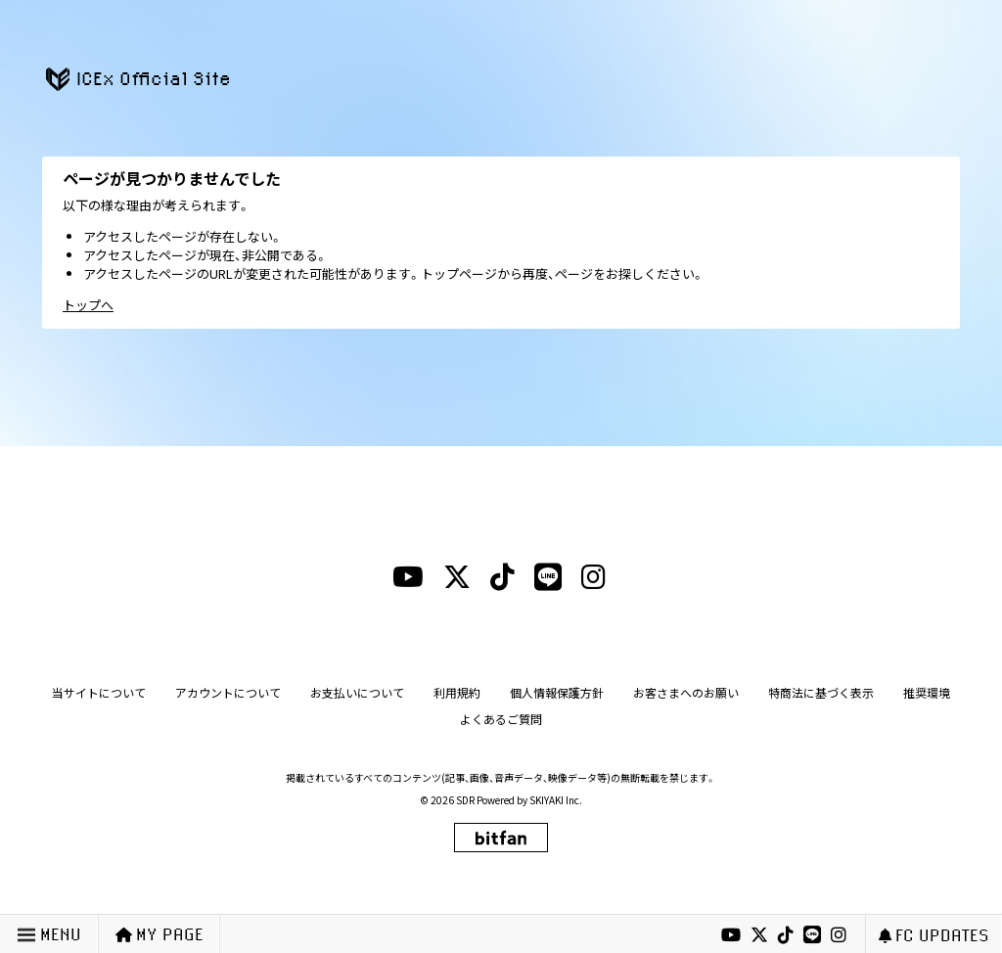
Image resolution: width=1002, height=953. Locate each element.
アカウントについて (228, 692)
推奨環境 (926, 692)
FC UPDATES (934, 935)
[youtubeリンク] (731, 935)
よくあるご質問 (501, 718)
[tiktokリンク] (786, 935)
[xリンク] (759, 935)
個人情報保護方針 (557, 692)
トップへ (88, 304)
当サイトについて (99, 692)
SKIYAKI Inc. (555, 800)
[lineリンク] (812, 935)
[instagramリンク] (838, 935)
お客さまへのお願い (686, 692)
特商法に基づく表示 (821, 692)
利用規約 (456, 692)
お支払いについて (357, 692)
